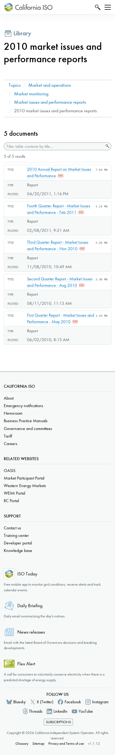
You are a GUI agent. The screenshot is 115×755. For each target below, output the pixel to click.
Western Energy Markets (25, 485)
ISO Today (27, 574)
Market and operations (49, 85)
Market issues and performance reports (50, 102)
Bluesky (19, 701)
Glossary (21, 743)
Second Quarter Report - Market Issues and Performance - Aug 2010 (60, 282)
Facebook (73, 701)
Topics (15, 85)
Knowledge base (18, 550)
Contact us (12, 527)
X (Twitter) (45, 701)
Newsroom (13, 413)
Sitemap (38, 743)
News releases (31, 632)
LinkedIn (60, 711)
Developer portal (18, 543)
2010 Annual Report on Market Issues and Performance (59, 172)
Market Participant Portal (24, 478)
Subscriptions (58, 722)
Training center (16, 535)
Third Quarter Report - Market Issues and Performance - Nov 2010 (57, 245)
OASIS (9, 470)
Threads (35, 711)
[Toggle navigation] (107, 7)
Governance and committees (28, 428)
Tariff (8, 436)
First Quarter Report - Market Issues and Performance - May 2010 (60, 318)
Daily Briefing (29, 606)
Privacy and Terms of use (66, 743)
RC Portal (11, 500)
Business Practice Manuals (26, 420)
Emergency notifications (23, 405)
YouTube (86, 711)
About (8, 398)
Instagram (100, 701)
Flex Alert (26, 664)
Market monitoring (31, 94)
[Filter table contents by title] (54, 146)
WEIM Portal (14, 493)
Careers (10, 443)
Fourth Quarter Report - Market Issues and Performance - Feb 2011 (58, 209)
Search (97, 7)
